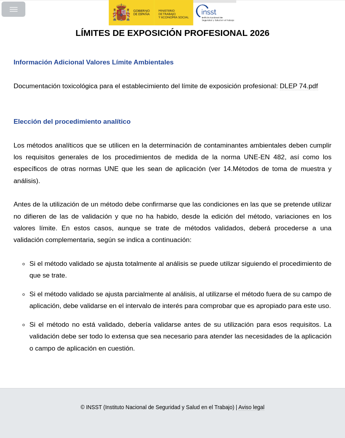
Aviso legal (252, 407)
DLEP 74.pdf (299, 86)
